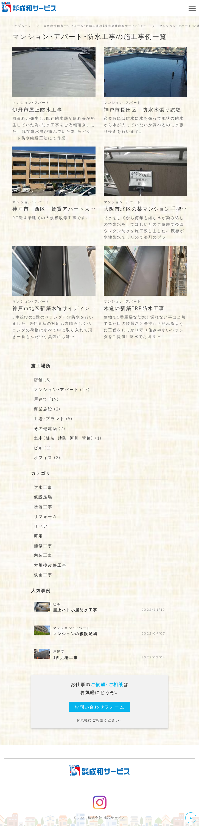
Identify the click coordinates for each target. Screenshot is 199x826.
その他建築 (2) (49, 428)
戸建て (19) (46, 399)
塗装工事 (43, 507)
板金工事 (43, 575)
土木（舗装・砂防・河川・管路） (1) (68, 438)
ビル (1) (42, 448)
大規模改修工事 (50, 565)
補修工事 (43, 546)
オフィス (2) (47, 457)
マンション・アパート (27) (62, 389)
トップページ (21, 26)
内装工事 (43, 555)
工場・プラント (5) (53, 418)
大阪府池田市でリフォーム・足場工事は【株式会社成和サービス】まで (95, 26)
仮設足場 (43, 497)
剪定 (38, 536)
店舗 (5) (42, 380)
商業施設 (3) (47, 409)
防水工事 (43, 487)
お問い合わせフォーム (99, 706)
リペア (41, 526)
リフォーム (45, 516)
